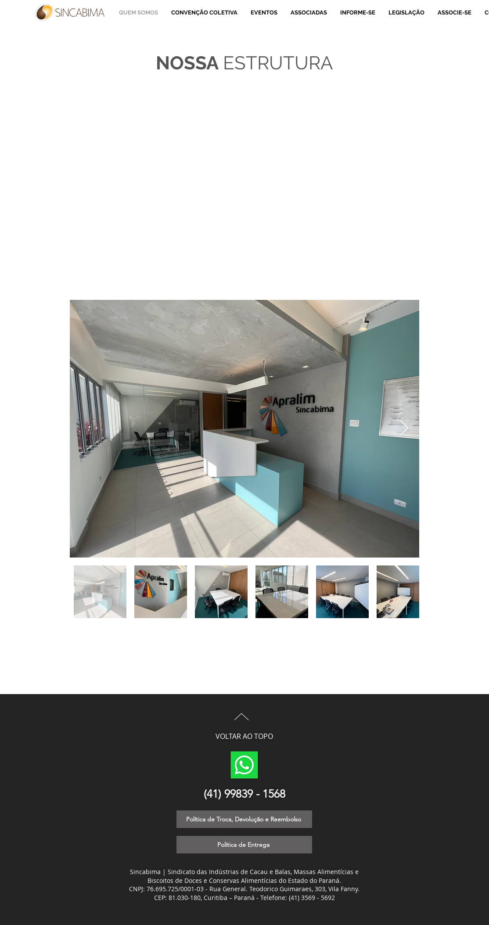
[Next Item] (404, 428)
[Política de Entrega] (244, 844)
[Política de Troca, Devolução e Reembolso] (244, 819)
